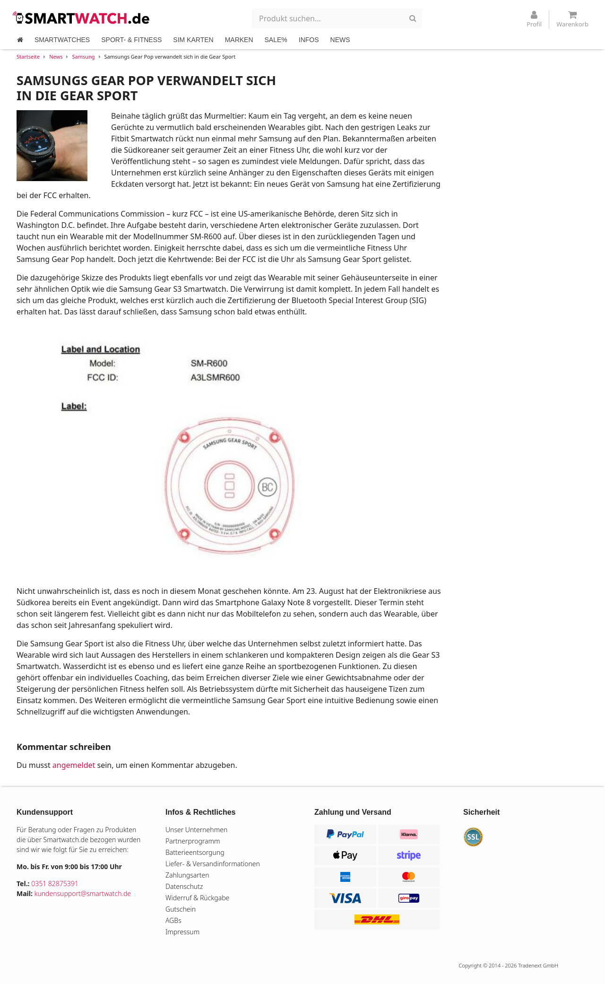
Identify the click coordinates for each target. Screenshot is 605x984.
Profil (534, 19)
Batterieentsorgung (195, 852)
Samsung (83, 56)
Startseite (28, 56)
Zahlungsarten (187, 875)
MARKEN (239, 40)
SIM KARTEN (193, 40)
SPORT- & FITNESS (131, 40)
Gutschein (180, 909)
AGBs (173, 920)
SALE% (276, 40)
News (55, 56)
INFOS (309, 40)
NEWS (340, 40)
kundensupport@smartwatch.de (83, 893)
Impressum (182, 931)
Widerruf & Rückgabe (197, 897)
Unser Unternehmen (196, 829)
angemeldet (73, 765)
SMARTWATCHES (62, 40)
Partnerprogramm (192, 840)
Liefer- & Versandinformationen (212, 863)
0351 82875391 (54, 883)
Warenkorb (572, 19)
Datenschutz (184, 886)
